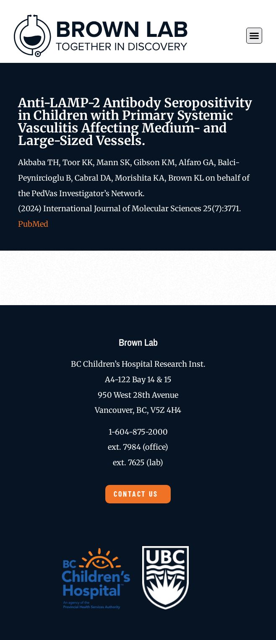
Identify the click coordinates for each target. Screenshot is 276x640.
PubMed (33, 224)
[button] (254, 36)
